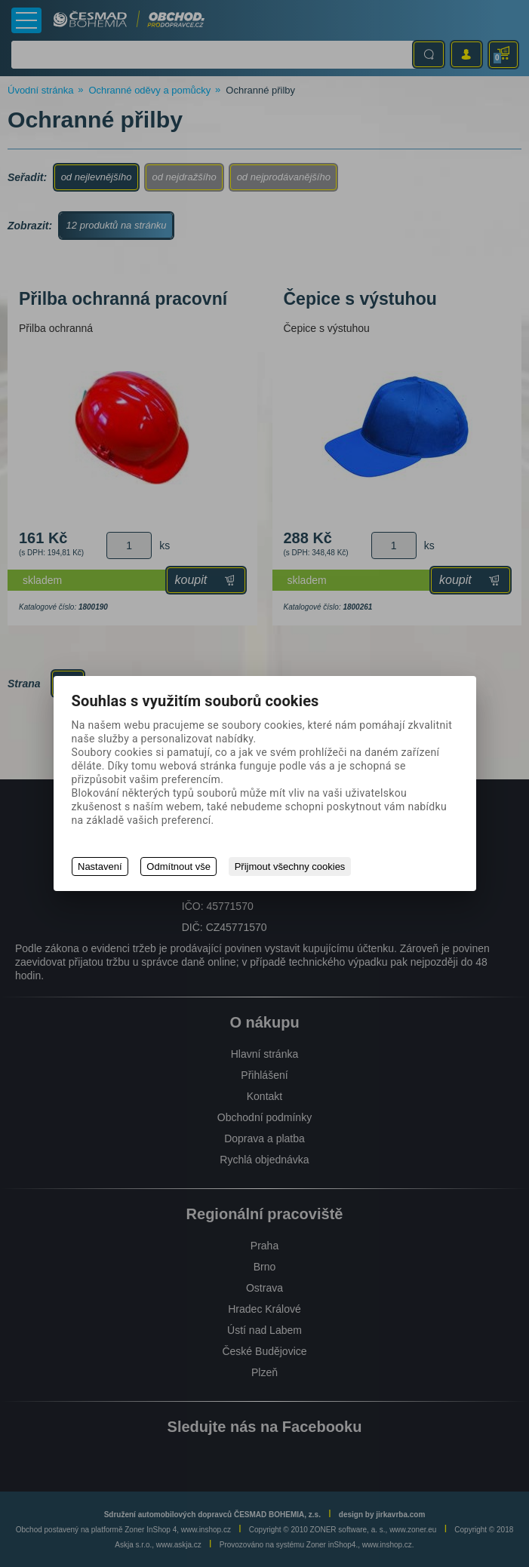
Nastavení (100, 866)
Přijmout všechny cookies (290, 866)
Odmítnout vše (179, 866)
